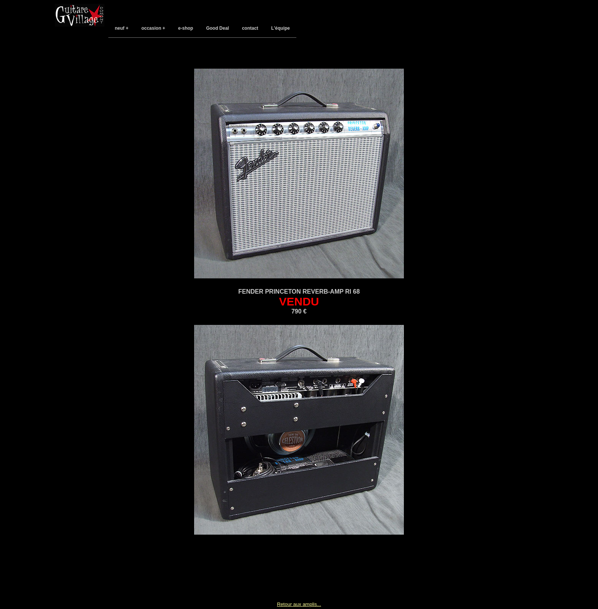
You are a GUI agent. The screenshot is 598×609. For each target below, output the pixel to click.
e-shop (185, 28)
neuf (119, 28)
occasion (151, 28)
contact (250, 28)
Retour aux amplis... (299, 604)
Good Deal (217, 28)
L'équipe (280, 28)
